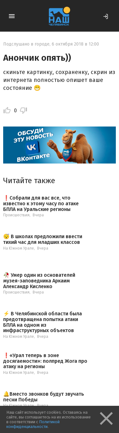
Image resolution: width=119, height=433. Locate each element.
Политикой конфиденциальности (33, 424)
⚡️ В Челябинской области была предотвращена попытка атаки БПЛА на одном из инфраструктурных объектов (42, 322)
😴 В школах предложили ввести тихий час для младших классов (42, 239)
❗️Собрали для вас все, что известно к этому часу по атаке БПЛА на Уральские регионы (41, 203)
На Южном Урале (18, 248)
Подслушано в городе (26, 44)
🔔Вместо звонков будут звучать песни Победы (43, 396)
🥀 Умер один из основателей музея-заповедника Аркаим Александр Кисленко (39, 280)
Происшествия (16, 215)
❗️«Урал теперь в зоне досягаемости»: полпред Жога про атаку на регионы (45, 361)
